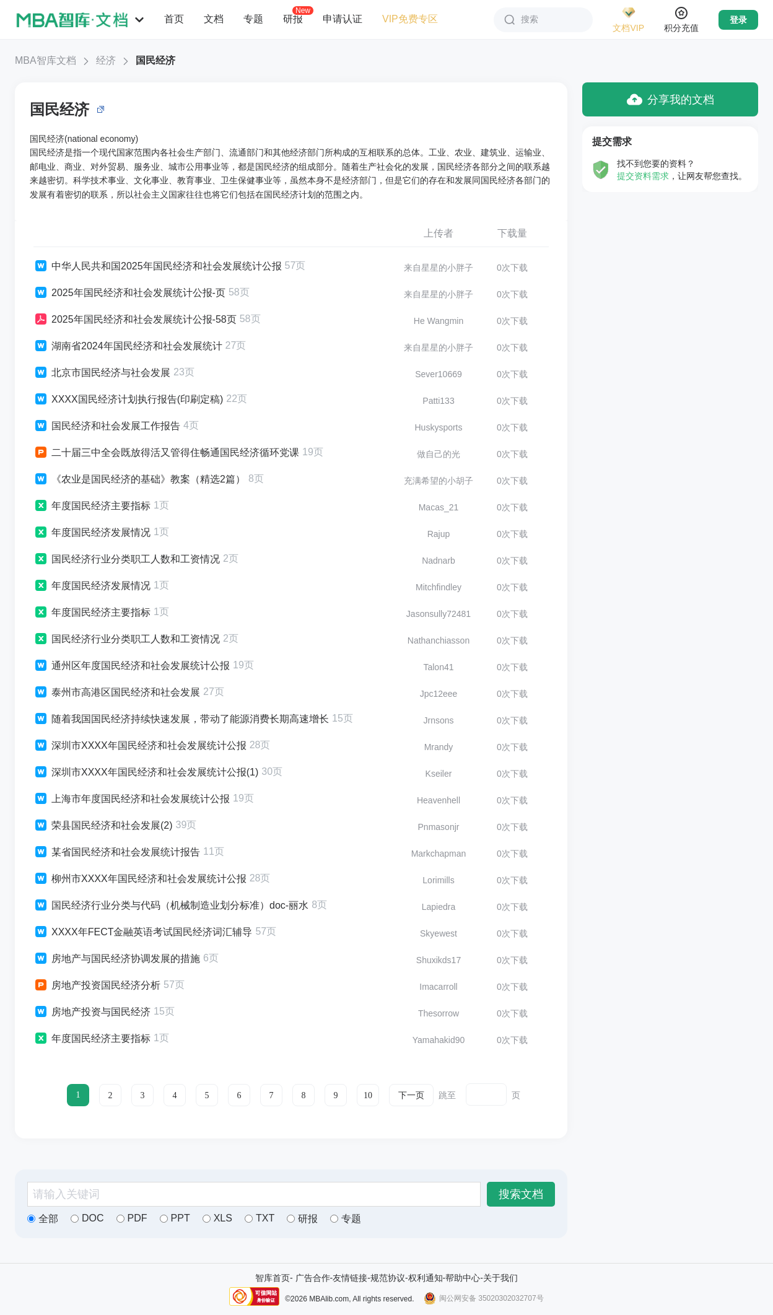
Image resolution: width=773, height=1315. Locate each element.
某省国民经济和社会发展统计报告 (116, 852)
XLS (217, 1218)
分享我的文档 (670, 99)
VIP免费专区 (410, 19)
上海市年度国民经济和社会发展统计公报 (131, 799)
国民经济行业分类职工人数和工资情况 (126, 559)
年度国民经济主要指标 (92, 506)
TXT (259, 1218)
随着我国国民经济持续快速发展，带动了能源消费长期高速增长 (181, 719)
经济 (106, 60)
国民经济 (155, 60)
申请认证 (342, 19)
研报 (293, 18)
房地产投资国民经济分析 (96, 985)
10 (368, 1095)
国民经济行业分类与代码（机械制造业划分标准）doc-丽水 (170, 905)
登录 (738, 20)
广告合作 (312, 1278)
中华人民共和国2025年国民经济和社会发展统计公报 (157, 266)
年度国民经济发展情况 (92, 533)
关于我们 (500, 1278)
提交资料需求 (643, 176)
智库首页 (272, 1278)
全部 (42, 1218)
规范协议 (387, 1278)
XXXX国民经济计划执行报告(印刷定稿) (128, 399)
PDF (131, 1218)
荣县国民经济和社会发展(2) (103, 825)
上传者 (438, 233)
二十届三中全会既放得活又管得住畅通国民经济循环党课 (166, 453)
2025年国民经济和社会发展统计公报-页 (129, 293)
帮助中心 (462, 1278)
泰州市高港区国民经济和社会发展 (116, 692)
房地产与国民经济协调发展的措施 (116, 959)
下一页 (411, 1095)
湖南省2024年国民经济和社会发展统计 (127, 346)
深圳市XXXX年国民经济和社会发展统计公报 (140, 746)
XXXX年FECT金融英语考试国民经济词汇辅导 (142, 932)
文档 (214, 19)
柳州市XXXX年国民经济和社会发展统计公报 (140, 879)
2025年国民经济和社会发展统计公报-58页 (135, 319)
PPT (175, 1218)
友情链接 (350, 1278)
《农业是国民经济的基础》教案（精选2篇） (139, 479)
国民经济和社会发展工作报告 (106, 426)
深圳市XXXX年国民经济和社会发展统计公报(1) (145, 772)
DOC (87, 1218)
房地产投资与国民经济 (92, 1012)
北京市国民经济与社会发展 (101, 373)
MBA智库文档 (45, 60)
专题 (253, 19)
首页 (174, 19)
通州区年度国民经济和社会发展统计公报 (131, 666)
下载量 (512, 233)
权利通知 (425, 1278)
